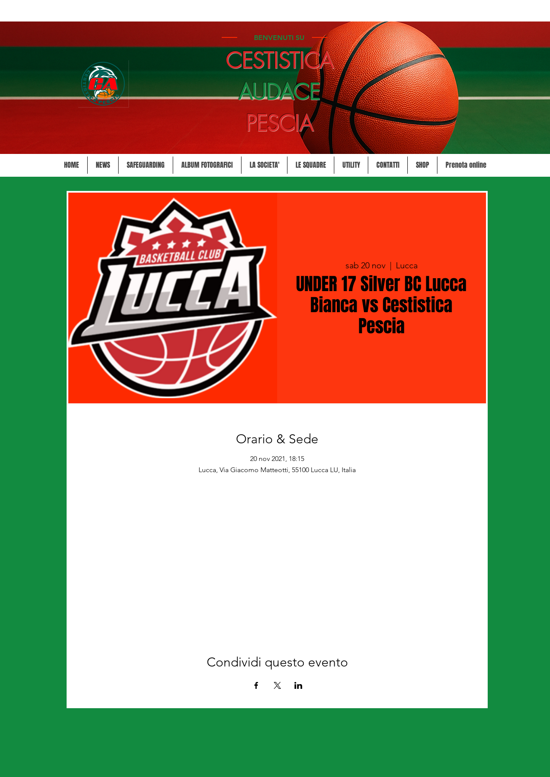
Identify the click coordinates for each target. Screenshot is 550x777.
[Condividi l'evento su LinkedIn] (298, 685)
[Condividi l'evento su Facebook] (256, 685)
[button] (264, 165)
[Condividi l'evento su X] (277, 685)
